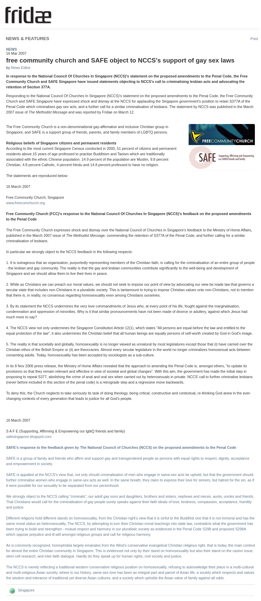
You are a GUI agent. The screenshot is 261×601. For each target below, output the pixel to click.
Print (254, 39)
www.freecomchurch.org (25, 203)
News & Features (27, 38)
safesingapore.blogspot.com (28, 437)
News (11, 49)
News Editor (20, 68)
